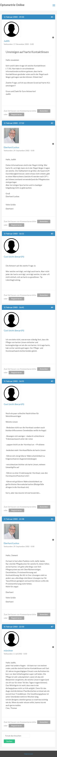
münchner (8, 650)
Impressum (28, 754)
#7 (52, 626)
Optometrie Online (12, 5)
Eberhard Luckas (11, 147)
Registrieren (16, 114)
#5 (52, 381)
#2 (52, 123)
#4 (52, 307)
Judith (7, 41)
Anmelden (44, 111)
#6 (52, 519)
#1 (52, 17)
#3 (52, 233)
